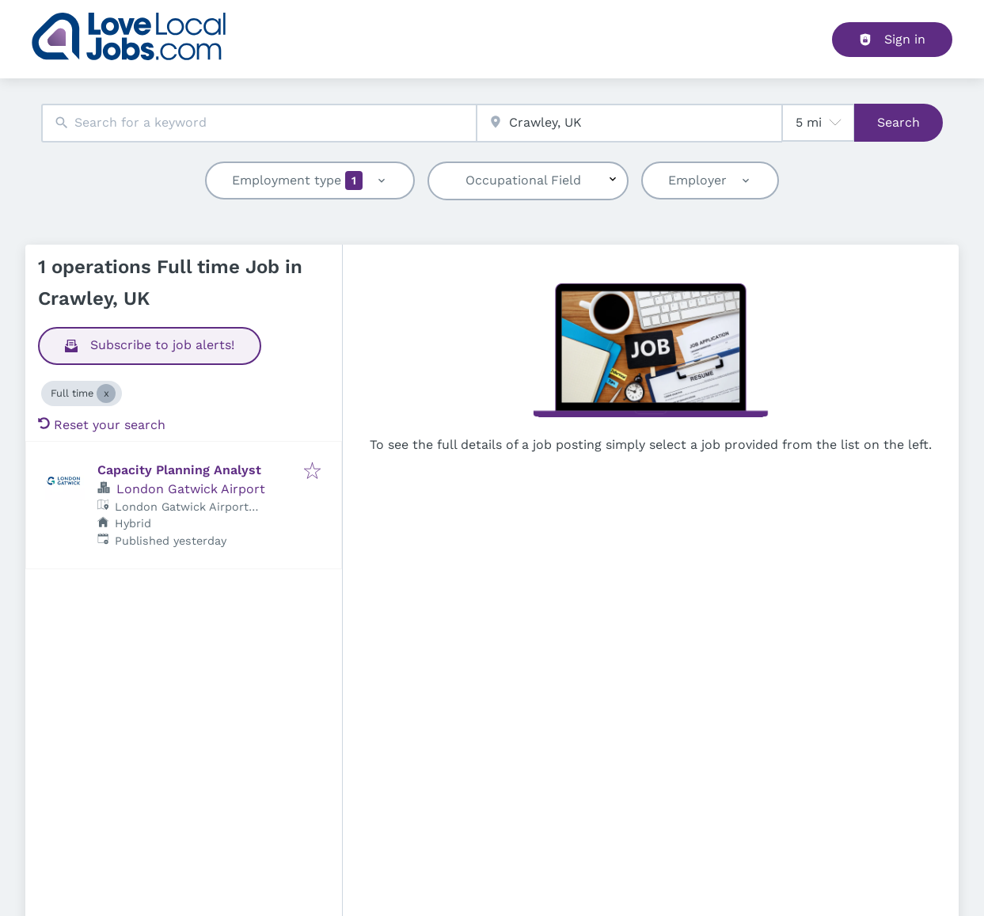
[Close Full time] (106, 393)
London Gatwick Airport (190, 488)
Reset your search (101, 424)
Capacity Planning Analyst (179, 469)
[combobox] (259, 123)
